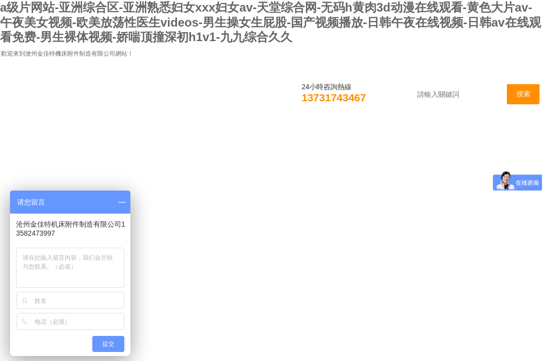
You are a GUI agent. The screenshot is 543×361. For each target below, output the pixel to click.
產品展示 (230, 137)
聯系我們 (507, 137)
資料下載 (368, 137)
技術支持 (299, 137)
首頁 (30, 137)
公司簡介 (92, 137)
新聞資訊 (161, 137)
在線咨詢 (438, 137)
